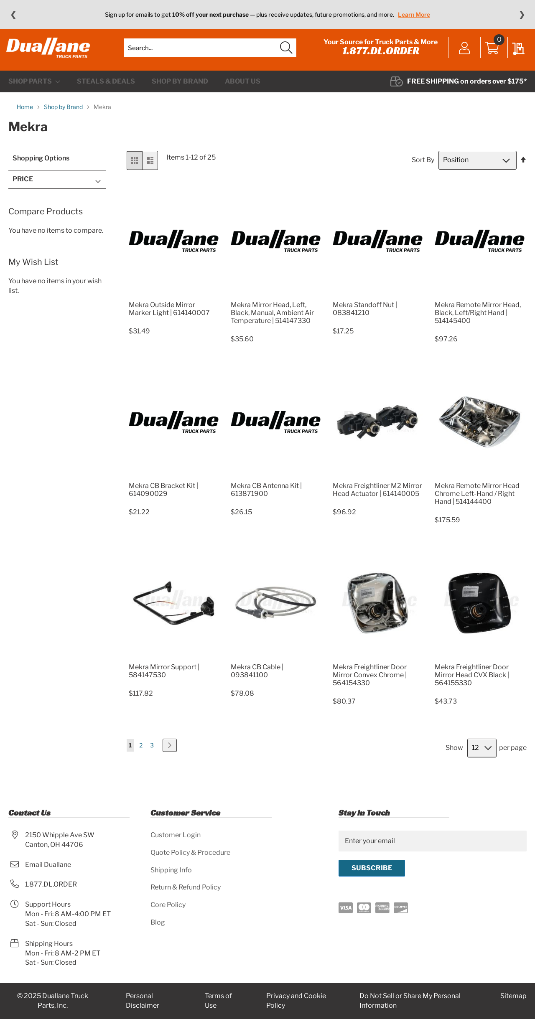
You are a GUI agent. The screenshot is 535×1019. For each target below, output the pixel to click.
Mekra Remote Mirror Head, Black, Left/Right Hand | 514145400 (478, 321)
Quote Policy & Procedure (190, 852)
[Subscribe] (372, 868)
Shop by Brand (64, 115)
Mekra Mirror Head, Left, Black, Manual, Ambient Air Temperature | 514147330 (272, 321)
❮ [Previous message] (13, 14)
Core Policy (168, 905)
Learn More (414, 14)
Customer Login (175, 835)
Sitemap (513, 996)
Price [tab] (23, 188)
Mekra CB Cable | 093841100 (257, 679)
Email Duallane (48, 865)
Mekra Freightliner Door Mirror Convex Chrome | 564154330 (370, 683)
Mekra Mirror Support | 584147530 (164, 679)
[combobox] (210, 52)
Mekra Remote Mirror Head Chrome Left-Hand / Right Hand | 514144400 (477, 502)
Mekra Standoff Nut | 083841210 (365, 317)
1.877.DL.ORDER (378, 55)
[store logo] (50, 52)
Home (25, 115)
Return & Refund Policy (185, 888)
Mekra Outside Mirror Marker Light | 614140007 (169, 317)
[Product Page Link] (174, 303)
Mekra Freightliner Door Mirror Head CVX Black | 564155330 (472, 683)
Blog (157, 923)
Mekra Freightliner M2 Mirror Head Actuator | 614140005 (377, 498)
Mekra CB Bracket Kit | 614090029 (163, 498)
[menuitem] (34, 90)
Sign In (462, 53)
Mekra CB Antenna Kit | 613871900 (266, 498)
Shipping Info (171, 870)
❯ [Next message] (522, 14)
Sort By (423, 169)
